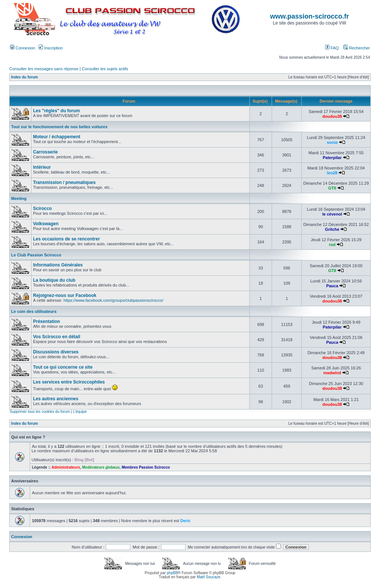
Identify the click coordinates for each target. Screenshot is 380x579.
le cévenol (332, 214)
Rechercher (356, 48)
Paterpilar (332, 157)
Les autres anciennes (55, 398)
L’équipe (79, 412)
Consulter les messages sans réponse (43, 69)
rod (332, 244)
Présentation (46, 321)
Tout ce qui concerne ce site (63, 367)
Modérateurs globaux (100, 467)
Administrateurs (66, 467)
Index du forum (24, 77)
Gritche (332, 229)
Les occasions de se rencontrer (66, 239)
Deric (185, 520)
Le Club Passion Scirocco (36, 255)
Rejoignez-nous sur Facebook (64, 295)
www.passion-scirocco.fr (309, 16)
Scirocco (42, 208)
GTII (332, 188)
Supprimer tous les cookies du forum (40, 412)
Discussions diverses (56, 352)
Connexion (22, 48)
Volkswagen (45, 223)
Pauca (332, 286)
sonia (332, 142)
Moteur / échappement (56, 136)
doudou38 (332, 116)
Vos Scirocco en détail (56, 336)
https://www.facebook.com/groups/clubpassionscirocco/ (113, 300)
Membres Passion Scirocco (146, 467)
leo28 (332, 173)
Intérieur (42, 167)
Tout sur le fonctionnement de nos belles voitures (59, 126)
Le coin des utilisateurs (33, 311)
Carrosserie (45, 152)
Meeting (19, 198)
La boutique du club (54, 280)
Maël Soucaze (208, 577)
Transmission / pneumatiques (64, 182)
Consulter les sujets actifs (105, 69)
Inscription (51, 48)
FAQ (332, 48)
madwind (332, 373)
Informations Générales (58, 265)
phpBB (172, 573)
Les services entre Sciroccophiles (69, 382)
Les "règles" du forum (56, 110)
